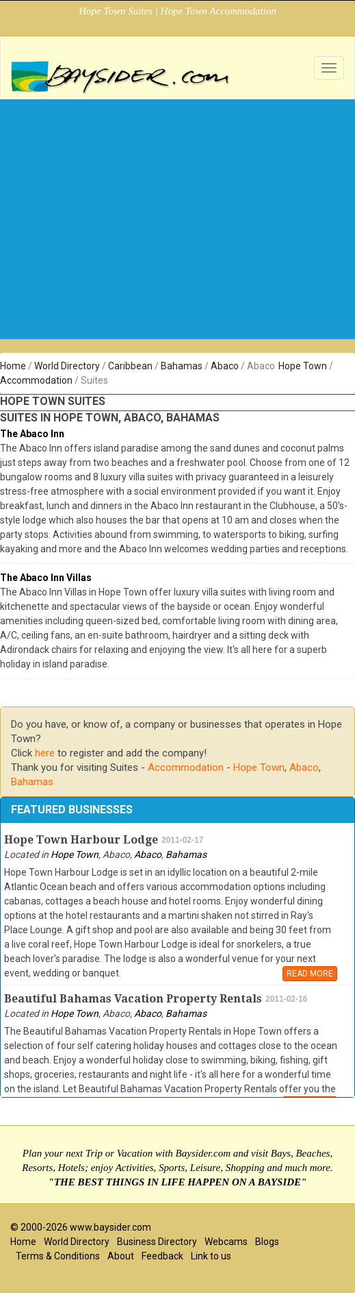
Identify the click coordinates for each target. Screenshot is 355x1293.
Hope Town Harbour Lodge (81, 839)
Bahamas (181, 365)
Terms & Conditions (58, 1256)
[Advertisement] (177, 243)
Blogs (267, 1241)
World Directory (67, 365)
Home (13, 365)
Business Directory (157, 1241)
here (45, 753)
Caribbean (130, 365)
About (120, 1256)
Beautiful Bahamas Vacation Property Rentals (133, 998)
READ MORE (310, 973)
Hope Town (302, 365)
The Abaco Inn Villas (46, 577)
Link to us (211, 1256)
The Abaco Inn (32, 433)
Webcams (226, 1241)
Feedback (162, 1256)
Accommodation (36, 380)
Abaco (225, 365)
